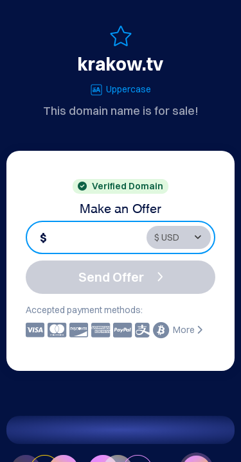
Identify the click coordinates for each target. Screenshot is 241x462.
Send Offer (120, 277)
